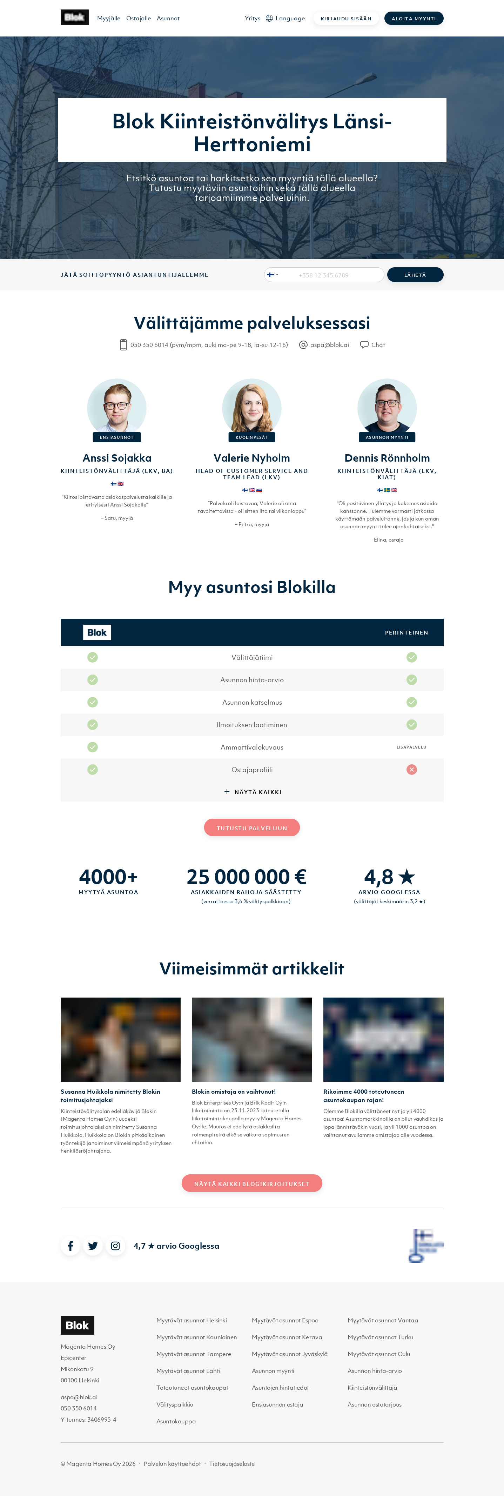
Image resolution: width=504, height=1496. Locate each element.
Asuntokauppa (176, 1421)
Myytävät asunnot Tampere (193, 1354)
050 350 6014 (79, 1408)
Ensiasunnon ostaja (277, 1404)
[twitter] (93, 1246)
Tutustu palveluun (252, 828)
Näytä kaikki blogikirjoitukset (252, 1183)
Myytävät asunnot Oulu (379, 1354)
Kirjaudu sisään (346, 19)
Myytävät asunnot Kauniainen (196, 1337)
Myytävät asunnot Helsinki (191, 1320)
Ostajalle (138, 18)
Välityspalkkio (174, 1404)
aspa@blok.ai (79, 1397)
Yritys (252, 18)
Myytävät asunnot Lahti (188, 1371)
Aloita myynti (414, 19)
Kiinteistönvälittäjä (372, 1387)
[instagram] (115, 1246)
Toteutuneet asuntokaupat (192, 1387)
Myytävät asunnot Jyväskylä (290, 1354)
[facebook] (70, 1246)
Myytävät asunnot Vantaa (383, 1320)
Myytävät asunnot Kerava (287, 1337)
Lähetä (415, 275)
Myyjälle (109, 18)
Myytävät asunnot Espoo (285, 1320)
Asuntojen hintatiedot (280, 1387)
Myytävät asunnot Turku (380, 1337)
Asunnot (168, 18)
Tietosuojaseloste (232, 1464)
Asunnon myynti (273, 1371)
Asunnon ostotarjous (374, 1404)
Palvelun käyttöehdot (172, 1464)
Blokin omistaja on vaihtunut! (234, 1091)
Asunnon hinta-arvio (375, 1371)
